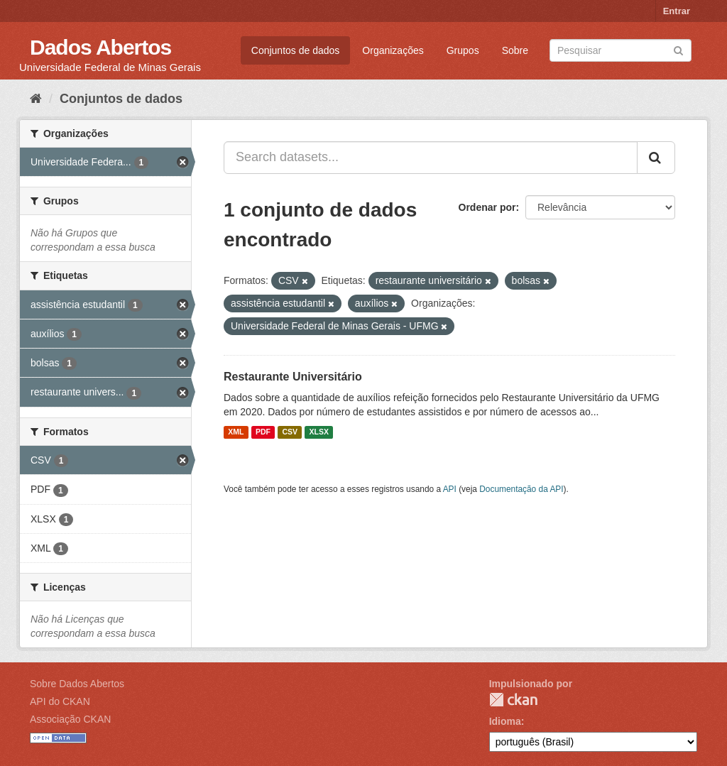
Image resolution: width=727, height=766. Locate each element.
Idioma (505, 721)
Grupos (463, 50)
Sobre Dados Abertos (77, 683)
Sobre (515, 50)
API (450, 489)
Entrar (676, 11)
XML (236, 432)
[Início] (36, 99)
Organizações (392, 50)
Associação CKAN (70, 719)
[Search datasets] (621, 50)
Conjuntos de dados (295, 50)
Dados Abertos (100, 47)
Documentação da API (521, 489)
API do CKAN (60, 701)
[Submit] (678, 49)
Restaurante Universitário (293, 377)
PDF (263, 432)
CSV (289, 432)
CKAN (513, 699)
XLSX (319, 432)
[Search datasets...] (431, 157)
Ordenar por (487, 207)
